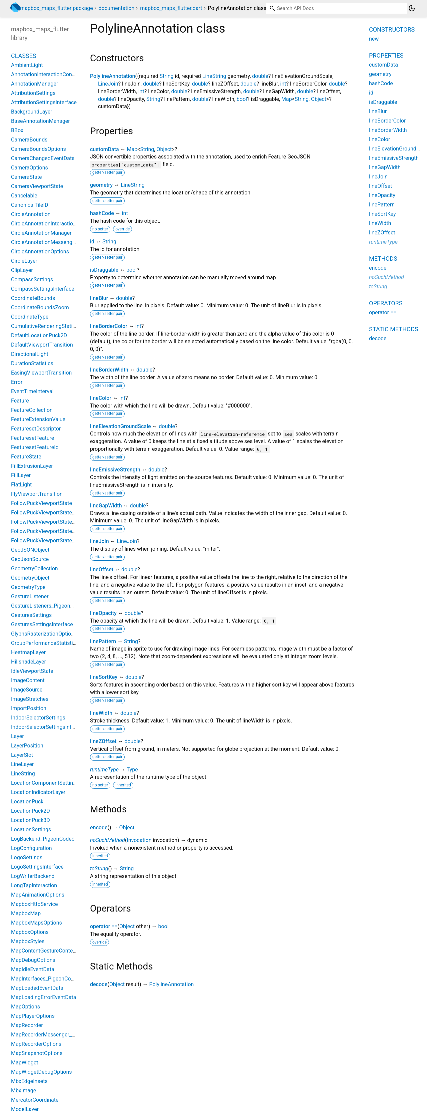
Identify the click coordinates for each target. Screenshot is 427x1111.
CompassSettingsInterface (42, 289)
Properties (386, 55)
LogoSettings (26, 857)
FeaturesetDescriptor (36, 428)
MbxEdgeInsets (29, 1081)
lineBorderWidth (109, 370)
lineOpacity (103, 613)
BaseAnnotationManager (40, 121)
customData (104, 149)
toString (99, 868)
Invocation (139, 840)
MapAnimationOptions (37, 895)
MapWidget (24, 1062)
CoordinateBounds (33, 298)
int (283, 84)
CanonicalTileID (29, 205)
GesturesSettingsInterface (42, 624)
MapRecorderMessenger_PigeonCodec (57, 1034)
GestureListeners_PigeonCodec (48, 606)
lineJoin (99, 541)
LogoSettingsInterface (37, 867)
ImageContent (28, 680)
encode (99, 827)
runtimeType (104, 769)
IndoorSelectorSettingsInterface (48, 727)
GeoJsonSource (30, 559)
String (167, 76)
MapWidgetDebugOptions (41, 1072)
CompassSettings (32, 279)
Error (16, 382)
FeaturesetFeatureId (35, 447)
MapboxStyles (27, 941)
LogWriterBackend (33, 876)
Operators (385, 303)
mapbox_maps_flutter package (56, 8)
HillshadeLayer (28, 662)
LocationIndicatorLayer (38, 792)
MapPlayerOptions (33, 1016)
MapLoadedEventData (37, 988)
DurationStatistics (32, 363)
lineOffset (101, 569)
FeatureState (26, 456)
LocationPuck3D (30, 820)
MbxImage (23, 1090)
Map (286, 99)
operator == (104, 926)
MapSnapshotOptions (36, 1053)
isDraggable (104, 270)
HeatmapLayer (28, 652)
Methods (383, 258)
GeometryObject (30, 578)
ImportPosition (28, 708)
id (92, 241)
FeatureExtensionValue (38, 419)
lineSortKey (103, 677)
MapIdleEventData (32, 969)
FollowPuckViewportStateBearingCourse (59, 531)
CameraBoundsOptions (38, 149)
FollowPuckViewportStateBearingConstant (61, 522)
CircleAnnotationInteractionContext (52, 223)
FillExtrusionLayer (32, 466)
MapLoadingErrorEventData (43, 997)
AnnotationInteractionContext (46, 74)
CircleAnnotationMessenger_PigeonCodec (61, 242)
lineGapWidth (106, 505)
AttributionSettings (33, 93)
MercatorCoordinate (35, 1100)
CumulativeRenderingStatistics (47, 326)
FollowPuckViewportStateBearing (50, 512)
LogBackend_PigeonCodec (42, 839)
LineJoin (108, 84)
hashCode (102, 213)
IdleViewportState (32, 671)
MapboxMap (26, 913)
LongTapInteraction (34, 885)
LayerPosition (27, 745)
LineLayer (22, 764)
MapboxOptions (30, 932)
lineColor (100, 398)
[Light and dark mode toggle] (411, 8)
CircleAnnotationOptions (40, 251)
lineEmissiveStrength (115, 469)
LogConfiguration (31, 848)
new (374, 39)
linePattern (103, 641)
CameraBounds (29, 140)
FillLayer (21, 475)
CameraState (26, 177)
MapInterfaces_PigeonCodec (45, 978)
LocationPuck (27, 801)
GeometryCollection (34, 568)
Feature (20, 401)
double (260, 76)
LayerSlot (22, 755)
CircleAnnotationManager (41, 233)
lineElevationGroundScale (120, 426)
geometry (101, 185)
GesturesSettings (31, 615)
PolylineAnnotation (112, 76)
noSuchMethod (107, 840)
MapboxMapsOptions (36, 923)
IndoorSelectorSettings (38, 717)
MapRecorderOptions (36, 1044)
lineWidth (101, 713)
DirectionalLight (29, 354)
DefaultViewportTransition (42, 345)
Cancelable (24, 195)
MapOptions (25, 1006)
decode (99, 984)
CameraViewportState (37, 186)
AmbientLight (27, 65)
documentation (117, 8)
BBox (17, 130)
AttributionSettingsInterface (44, 102)
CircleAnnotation (31, 214)
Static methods (393, 329)
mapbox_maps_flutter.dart (171, 8)
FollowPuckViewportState (41, 503)
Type (132, 769)
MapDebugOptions (33, 960)
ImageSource (26, 690)
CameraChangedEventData (43, 158)
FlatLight (21, 484)
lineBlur (99, 298)
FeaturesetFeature (32, 438)
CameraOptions (29, 167)
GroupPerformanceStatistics (44, 643)
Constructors (392, 29)
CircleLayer (24, 261)
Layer (17, 736)
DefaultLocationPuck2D (39, 335)
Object (318, 99)
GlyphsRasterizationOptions (44, 634)
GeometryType (28, 587)
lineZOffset (103, 741)
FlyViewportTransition (37, 494)
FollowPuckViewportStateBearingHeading (60, 540)
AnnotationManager (34, 84)
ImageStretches (29, 699)
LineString (214, 76)
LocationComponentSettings (45, 783)
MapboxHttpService (34, 904)
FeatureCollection (32, 410)
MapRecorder (27, 1025)
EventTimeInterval (32, 391)
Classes (23, 55)
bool (242, 99)
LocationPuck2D (30, 811)
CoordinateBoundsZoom (40, 307)
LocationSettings (31, 829)
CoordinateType (29, 317)
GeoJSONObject (30, 550)
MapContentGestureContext (44, 951)
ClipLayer (22, 270)
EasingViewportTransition (41, 373)
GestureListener (30, 596)
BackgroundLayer (31, 112)
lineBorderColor (108, 326)
